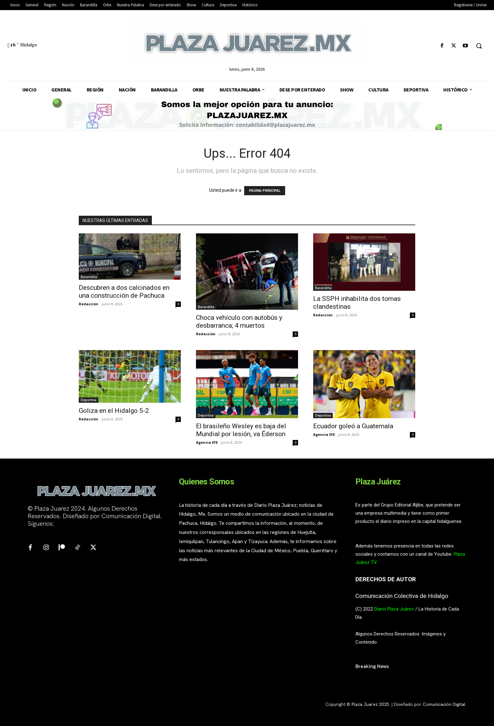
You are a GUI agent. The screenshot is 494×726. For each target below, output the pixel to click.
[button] (478, 45)
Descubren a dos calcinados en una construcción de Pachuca (124, 291)
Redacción (88, 304)
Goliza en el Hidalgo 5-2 (114, 410)
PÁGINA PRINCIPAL (264, 191)
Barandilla (89, 277)
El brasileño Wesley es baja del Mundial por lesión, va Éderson (241, 430)
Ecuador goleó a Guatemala (354, 426)
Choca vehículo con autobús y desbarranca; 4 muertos (239, 321)
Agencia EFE (207, 442)
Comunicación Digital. (444, 704)
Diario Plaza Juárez (394, 609)
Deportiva (88, 400)
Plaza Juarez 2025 (370, 704)
